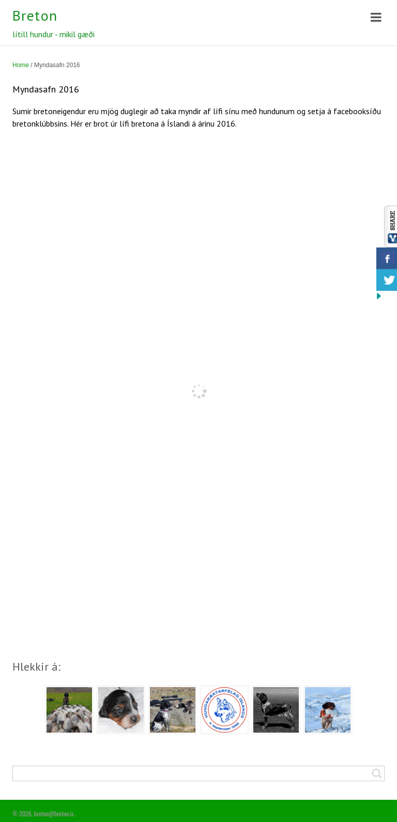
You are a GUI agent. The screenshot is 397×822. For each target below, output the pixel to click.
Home (20, 65)
